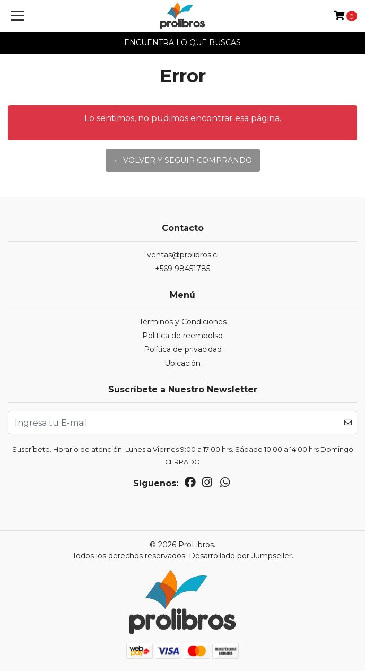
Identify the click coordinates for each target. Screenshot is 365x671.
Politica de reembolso (182, 335)
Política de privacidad (183, 349)
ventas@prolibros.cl (183, 255)
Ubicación (182, 363)
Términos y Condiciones (183, 321)
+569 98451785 (182, 268)
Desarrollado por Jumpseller (240, 556)
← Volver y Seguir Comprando (183, 160)
